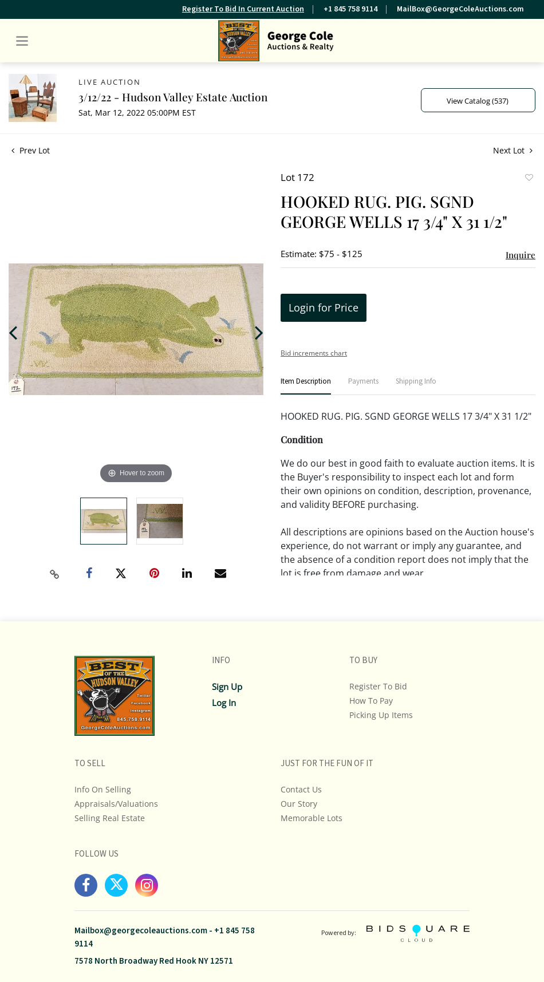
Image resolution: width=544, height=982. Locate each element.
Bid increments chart (314, 353)
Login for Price (323, 307)
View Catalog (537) (477, 101)
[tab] (306, 386)
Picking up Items (381, 714)
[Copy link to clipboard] (54, 574)
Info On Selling (102, 789)
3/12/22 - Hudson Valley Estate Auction (172, 96)
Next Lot (513, 150)
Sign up (227, 686)
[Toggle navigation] (22, 41)
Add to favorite (528, 179)
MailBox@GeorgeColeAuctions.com (460, 9)
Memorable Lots (311, 818)
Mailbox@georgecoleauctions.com (140, 931)
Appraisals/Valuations (116, 803)
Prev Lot (30, 150)
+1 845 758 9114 (350, 9)
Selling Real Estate (109, 818)
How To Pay (371, 700)
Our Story (299, 803)
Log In (224, 702)
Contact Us (301, 789)
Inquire (520, 255)
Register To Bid (378, 686)
